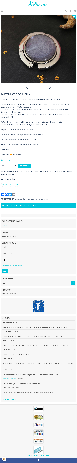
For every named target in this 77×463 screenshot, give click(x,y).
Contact (6, 225)
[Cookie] (4, 459)
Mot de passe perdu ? (18, 266)
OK (73, 283)
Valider (5, 271)
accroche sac (6, 185)
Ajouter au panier (24, 166)
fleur (16, 185)
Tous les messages (9, 399)
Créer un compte (6, 266)
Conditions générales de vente (38, 455)
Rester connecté (9, 260)
